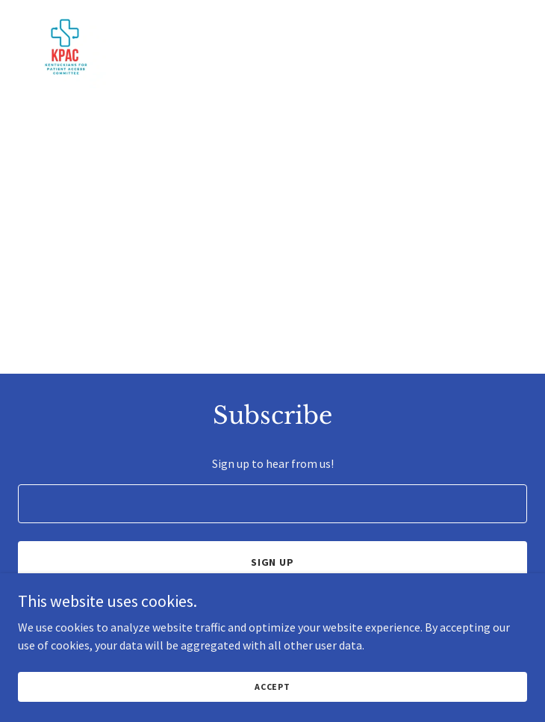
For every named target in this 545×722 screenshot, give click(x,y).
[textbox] (272, 503)
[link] (65, 12)
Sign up (273, 562)
